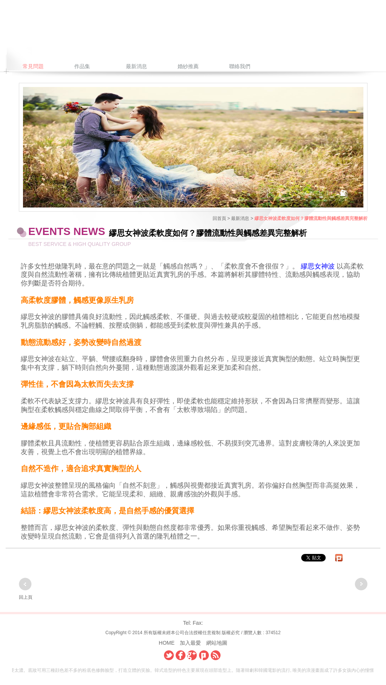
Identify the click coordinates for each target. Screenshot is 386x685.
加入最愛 (190, 643)
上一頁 (25, 584)
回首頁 (219, 218)
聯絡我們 (239, 66)
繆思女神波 (318, 266)
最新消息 (136, 66)
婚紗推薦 (188, 66)
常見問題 (33, 66)
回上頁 (25, 597)
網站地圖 (216, 643)
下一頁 (361, 584)
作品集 (82, 66)
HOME (167, 643)
